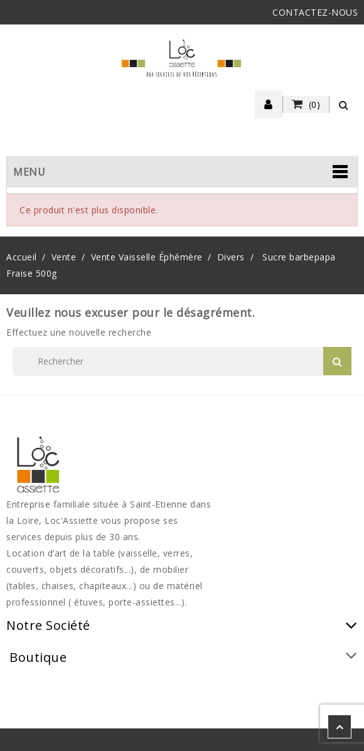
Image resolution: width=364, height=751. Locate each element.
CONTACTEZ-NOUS (315, 12)
